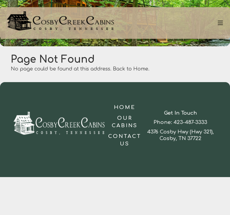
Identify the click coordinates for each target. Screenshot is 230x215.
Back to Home (130, 69)
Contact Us (124, 140)
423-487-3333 (191, 122)
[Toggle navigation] (220, 23)
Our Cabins (125, 122)
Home (125, 107)
